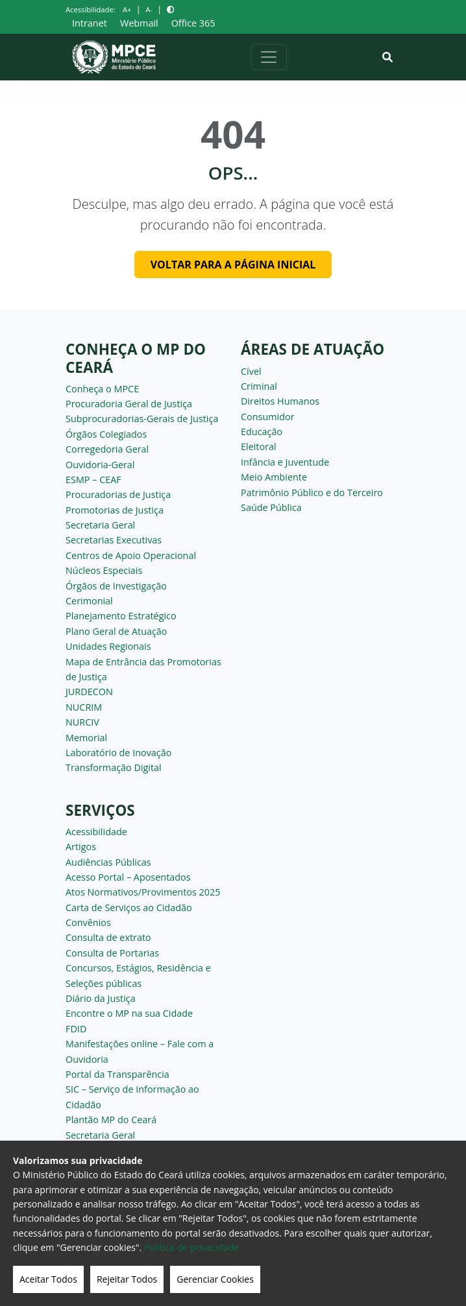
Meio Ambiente (274, 477)
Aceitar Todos (48, 1279)
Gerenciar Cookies (215, 1279)
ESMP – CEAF (93, 479)
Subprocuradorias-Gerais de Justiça (142, 418)
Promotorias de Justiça (115, 510)
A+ (127, 9)
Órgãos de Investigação (116, 586)
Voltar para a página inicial (233, 264)
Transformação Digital (114, 767)
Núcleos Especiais (104, 570)
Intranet (89, 23)
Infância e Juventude (285, 462)
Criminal (259, 386)
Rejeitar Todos (127, 1279)
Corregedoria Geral (107, 449)
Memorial (86, 737)
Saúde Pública (271, 507)
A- (149, 9)
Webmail (139, 23)
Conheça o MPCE (102, 389)
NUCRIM (84, 707)
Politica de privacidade (191, 1247)
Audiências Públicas (108, 862)
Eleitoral (258, 446)
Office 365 (193, 23)
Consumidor (268, 416)
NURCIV (82, 722)
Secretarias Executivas (114, 540)
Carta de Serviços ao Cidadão (129, 907)
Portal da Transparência (117, 1074)
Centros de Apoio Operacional (131, 555)
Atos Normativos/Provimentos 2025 (143, 892)
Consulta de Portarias (112, 953)
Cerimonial (89, 601)
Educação (261, 431)
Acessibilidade (96, 831)
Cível (251, 371)
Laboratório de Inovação (118, 752)
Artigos (81, 846)
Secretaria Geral (100, 525)
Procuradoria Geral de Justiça (129, 404)
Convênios (88, 922)
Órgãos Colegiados (106, 434)
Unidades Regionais (108, 646)
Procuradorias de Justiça (118, 494)
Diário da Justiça (101, 998)
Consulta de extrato (108, 937)
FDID (76, 1029)
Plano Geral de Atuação (116, 631)
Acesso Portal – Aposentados (128, 877)
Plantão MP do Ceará (111, 1119)
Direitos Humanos (280, 401)
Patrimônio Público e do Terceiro (312, 492)
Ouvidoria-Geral (100, 464)
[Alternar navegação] (269, 57)
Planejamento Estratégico (121, 616)
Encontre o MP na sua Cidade (129, 1013)
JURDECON (89, 691)
